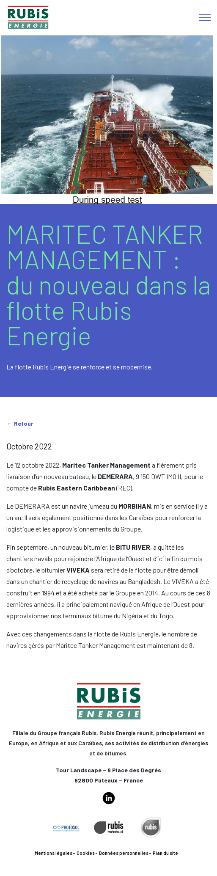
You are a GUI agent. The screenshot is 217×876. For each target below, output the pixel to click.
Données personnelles (123, 853)
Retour (23, 423)
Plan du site (165, 853)
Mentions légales (53, 853)
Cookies (86, 853)
